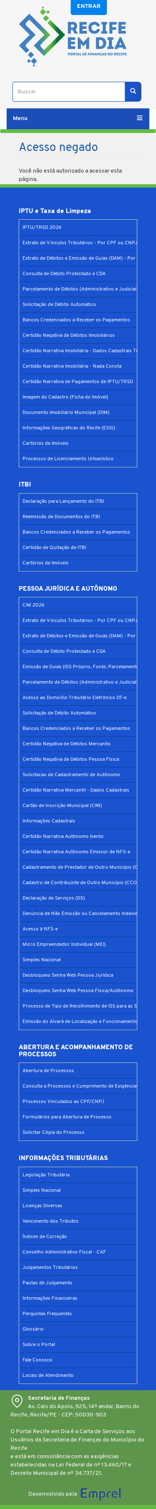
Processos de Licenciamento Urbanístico (68, 458)
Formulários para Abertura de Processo (66, 1117)
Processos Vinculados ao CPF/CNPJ (63, 1101)
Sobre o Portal (38, 1344)
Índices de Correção (44, 1236)
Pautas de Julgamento (47, 1283)
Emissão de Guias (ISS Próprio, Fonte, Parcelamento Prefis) (88, 666)
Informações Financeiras (49, 1298)
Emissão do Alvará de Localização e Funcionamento (80, 1021)
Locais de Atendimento (48, 1375)
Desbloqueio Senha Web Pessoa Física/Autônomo (78, 990)
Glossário (33, 1329)
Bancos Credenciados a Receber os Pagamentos (76, 320)
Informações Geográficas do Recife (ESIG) (68, 428)
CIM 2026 (33, 605)
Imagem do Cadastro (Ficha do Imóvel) (65, 397)
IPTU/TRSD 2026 (42, 227)
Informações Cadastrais (48, 821)
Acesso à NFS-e (40, 929)
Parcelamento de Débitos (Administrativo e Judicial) (80, 289)
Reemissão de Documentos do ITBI (61, 516)
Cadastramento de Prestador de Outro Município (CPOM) (86, 867)
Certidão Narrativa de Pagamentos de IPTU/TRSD (77, 381)
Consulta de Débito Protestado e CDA (64, 273)
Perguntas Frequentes (47, 1313)
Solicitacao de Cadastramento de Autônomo (71, 774)
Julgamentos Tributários (50, 1267)
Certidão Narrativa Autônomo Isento (63, 836)
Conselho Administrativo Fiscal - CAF (64, 1252)
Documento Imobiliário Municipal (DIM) (65, 412)
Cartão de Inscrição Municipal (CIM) (62, 805)
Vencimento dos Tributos (50, 1221)
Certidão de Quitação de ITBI (54, 547)
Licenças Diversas (42, 1205)
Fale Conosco (37, 1360)
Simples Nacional (41, 960)
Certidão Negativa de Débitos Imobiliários (68, 335)
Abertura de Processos (48, 1070)
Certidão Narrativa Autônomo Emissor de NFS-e (76, 852)
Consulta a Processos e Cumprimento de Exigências (80, 1086)
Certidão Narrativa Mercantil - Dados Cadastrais (75, 790)
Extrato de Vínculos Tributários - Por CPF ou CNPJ (80, 243)
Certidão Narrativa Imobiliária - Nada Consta (71, 366)
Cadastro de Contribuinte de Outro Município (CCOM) (82, 882)
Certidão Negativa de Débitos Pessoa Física (70, 759)
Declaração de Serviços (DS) (53, 898)
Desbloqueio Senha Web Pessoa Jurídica (67, 975)
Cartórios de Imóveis (45, 443)
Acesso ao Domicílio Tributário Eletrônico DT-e (74, 697)
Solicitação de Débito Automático (59, 304)
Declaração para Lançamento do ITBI (63, 501)
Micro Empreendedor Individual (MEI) (64, 944)
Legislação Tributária (45, 1175)
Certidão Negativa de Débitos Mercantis (66, 744)
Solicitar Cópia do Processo (53, 1132)
